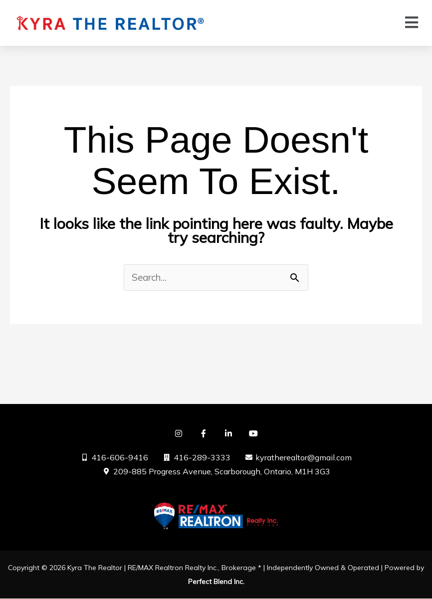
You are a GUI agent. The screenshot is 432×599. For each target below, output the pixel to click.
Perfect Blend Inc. (216, 582)
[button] (412, 22)
